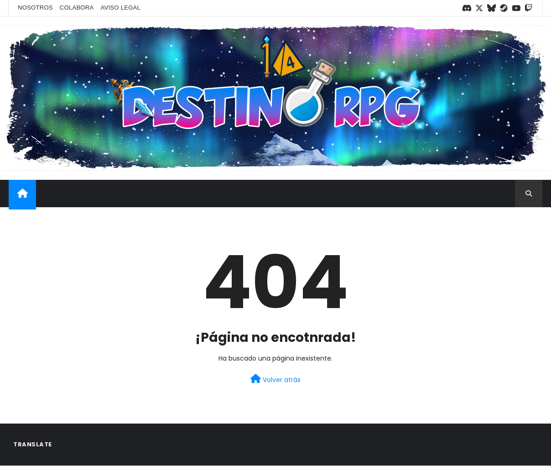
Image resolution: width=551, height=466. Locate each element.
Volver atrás (275, 379)
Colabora (77, 7)
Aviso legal (120, 7)
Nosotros (35, 7)
